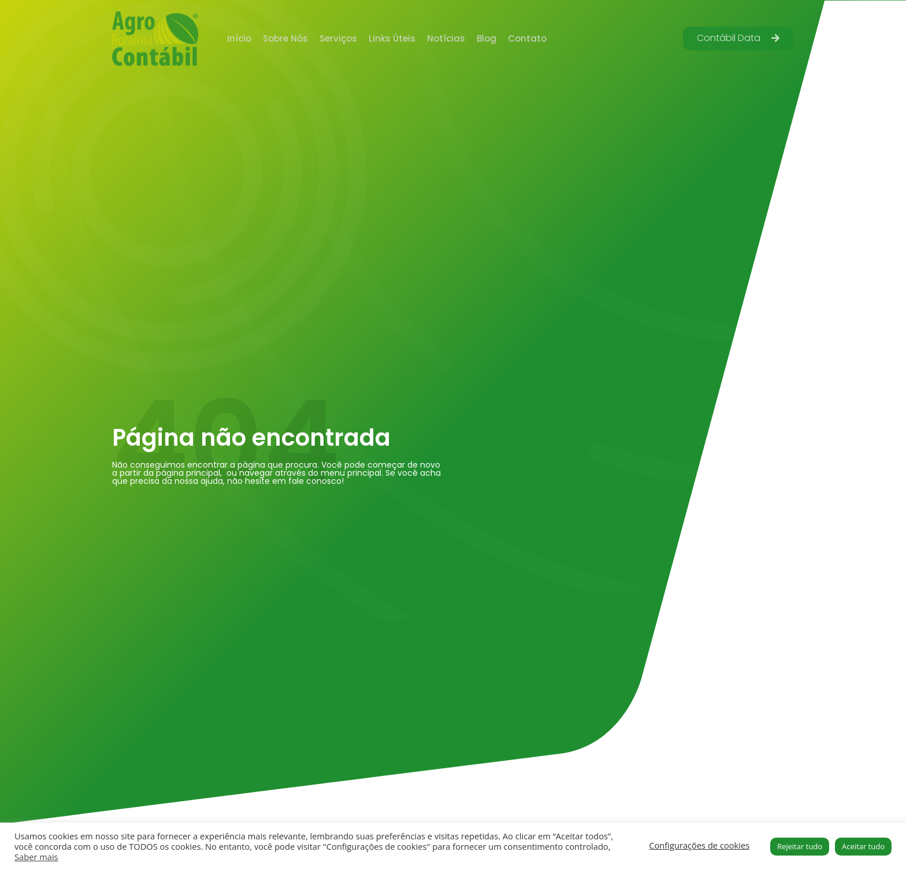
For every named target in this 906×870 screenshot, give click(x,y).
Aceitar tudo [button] (863, 846)
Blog (486, 39)
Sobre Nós (285, 39)
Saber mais (36, 856)
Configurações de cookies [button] (699, 845)
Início (239, 39)
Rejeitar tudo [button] (799, 846)
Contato (527, 39)
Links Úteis (392, 39)
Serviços (338, 39)
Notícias (446, 39)
